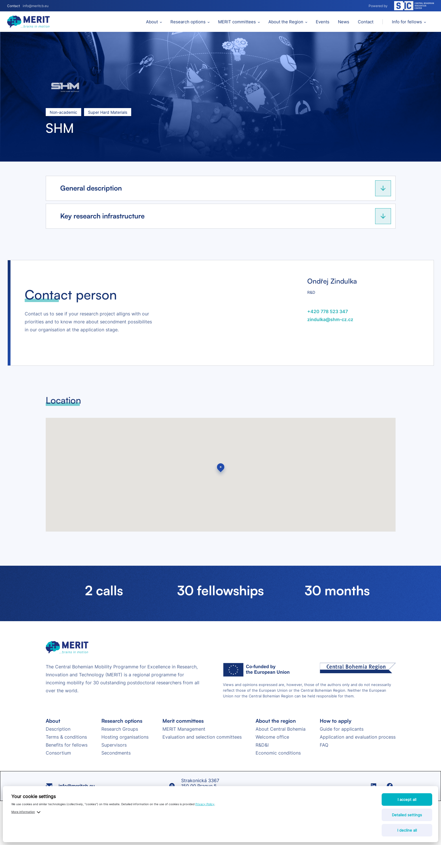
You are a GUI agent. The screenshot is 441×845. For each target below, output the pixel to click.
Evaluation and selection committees (202, 737)
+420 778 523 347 (327, 311)
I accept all (407, 799)
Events (322, 21)
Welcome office (272, 737)
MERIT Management (183, 729)
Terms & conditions (66, 737)
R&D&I (262, 745)
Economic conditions (278, 753)
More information (23, 811)
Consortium (58, 753)
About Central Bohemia (281, 729)
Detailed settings (407, 815)
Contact (365, 21)
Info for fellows (407, 21)
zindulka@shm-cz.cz (330, 319)
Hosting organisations (125, 737)
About (152, 21)
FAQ (324, 745)
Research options (188, 21)
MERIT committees (237, 21)
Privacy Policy (204, 804)
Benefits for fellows (66, 745)
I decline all (407, 830)
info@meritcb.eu (36, 6)
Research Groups (119, 729)
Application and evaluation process (358, 737)
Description (58, 729)
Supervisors (114, 745)
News (343, 21)
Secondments (116, 753)
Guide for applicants (341, 729)
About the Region (285, 21)
